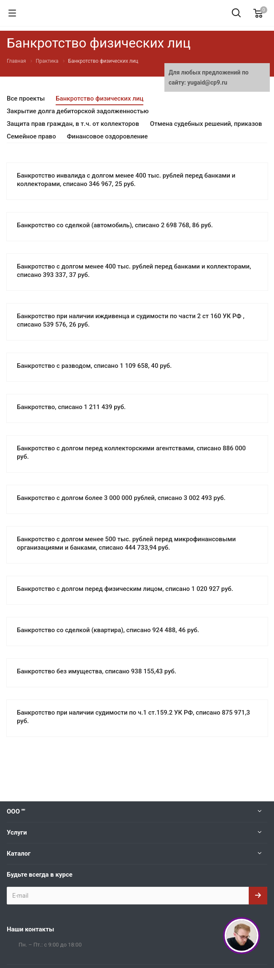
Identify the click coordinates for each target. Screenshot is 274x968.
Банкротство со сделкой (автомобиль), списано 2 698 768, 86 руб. (115, 225)
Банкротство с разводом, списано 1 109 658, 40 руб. (94, 366)
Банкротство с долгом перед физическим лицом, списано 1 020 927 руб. (125, 589)
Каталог (18, 853)
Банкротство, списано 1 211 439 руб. (71, 407)
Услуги (17, 832)
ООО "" (16, 811)
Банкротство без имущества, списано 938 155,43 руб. (96, 671)
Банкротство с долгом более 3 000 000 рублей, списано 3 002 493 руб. (121, 498)
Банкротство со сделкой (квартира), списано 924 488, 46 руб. (108, 630)
